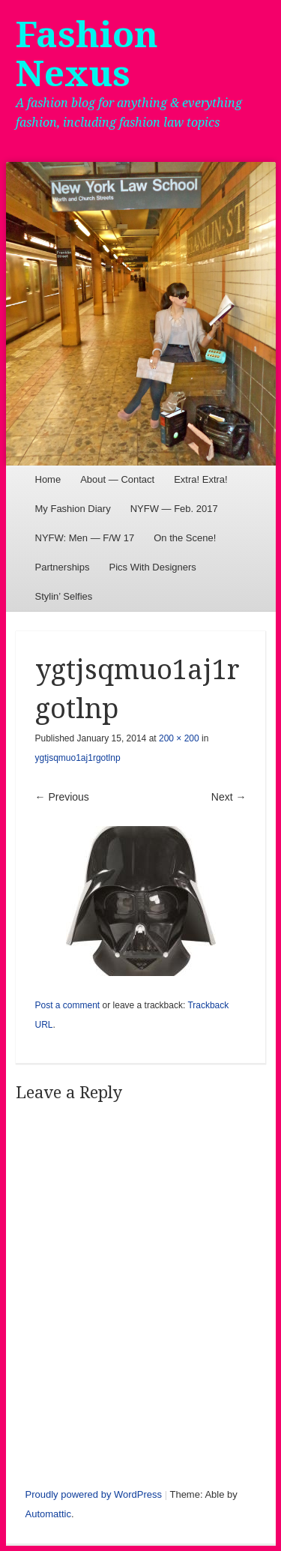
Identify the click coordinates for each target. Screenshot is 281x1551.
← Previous (62, 797)
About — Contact (117, 479)
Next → (229, 797)
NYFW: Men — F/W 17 (85, 537)
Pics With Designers (152, 567)
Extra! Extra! (201, 479)
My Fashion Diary (73, 508)
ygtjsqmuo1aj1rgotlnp (78, 758)
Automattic (48, 1514)
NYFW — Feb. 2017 (174, 508)
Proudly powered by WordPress (94, 1494)
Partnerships (62, 567)
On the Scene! (185, 537)
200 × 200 (179, 738)
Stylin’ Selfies (64, 596)
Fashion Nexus (87, 54)
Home (48, 479)
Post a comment (67, 1005)
